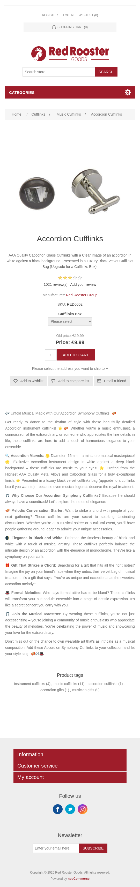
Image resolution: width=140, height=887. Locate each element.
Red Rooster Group (81, 295)
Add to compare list (73, 381)
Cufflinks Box (70, 314)
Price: (63, 342)
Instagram (82, 809)
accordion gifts (52, 690)
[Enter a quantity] (51, 354)
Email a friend (115, 381)
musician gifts (83, 690)
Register (50, 15)
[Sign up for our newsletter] (56, 848)
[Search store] (59, 72)
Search (106, 72)
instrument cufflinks (29, 684)
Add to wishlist (31, 381)
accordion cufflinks (102, 684)
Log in (68, 15)
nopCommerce (79, 879)
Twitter (70, 809)
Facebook (58, 809)
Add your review (83, 284)
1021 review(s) (56, 284)
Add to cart (76, 355)
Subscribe (93, 848)
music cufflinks (65, 684)
